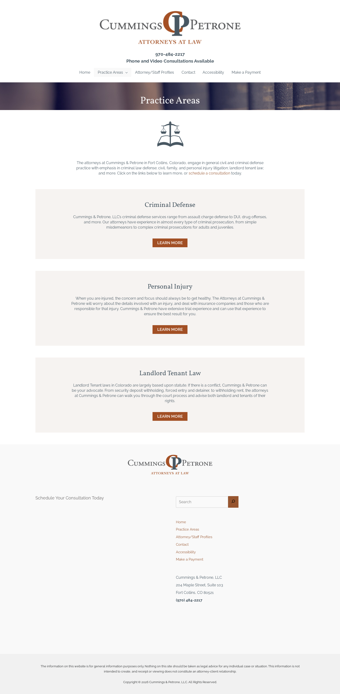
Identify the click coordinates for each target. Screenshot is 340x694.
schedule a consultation (209, 173)
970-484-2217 (170, 54)
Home (181, 522)
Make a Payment (190, 560)
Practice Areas (188, 529)
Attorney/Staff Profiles (195, 537)
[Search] (234, 502)
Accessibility (186, 552)
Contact (183, 544)
